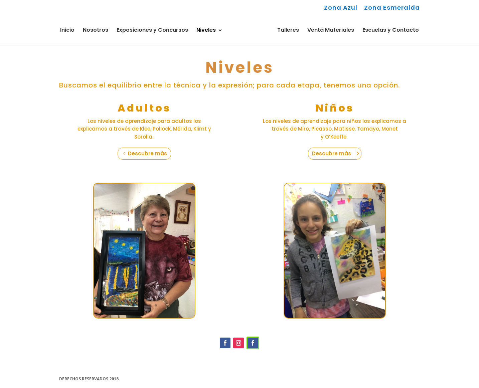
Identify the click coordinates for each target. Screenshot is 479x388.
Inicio (67, 31)
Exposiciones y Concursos (152, 31)
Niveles (206, 31)
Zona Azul (340, 8)
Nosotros (95, 31)
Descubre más (147, 153)
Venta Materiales (330, 31)
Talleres (288, 31)
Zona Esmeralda (392, 8)
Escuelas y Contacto (390, 31)
